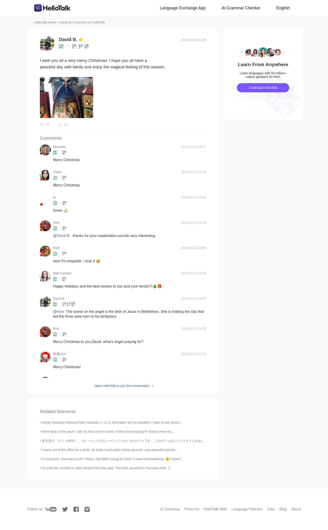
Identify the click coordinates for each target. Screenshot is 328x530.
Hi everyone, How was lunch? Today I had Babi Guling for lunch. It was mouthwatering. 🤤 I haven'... (113, 459)
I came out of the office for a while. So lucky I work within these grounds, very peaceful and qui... (110, 450)
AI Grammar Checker (241, 8)
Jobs (271, 509)
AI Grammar (170, 509)
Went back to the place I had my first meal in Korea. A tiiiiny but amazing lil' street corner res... (108, 431)
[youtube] (50, 509)
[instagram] (87, 509)
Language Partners (246, 509)
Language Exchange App (183, 8)
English (283, 8)
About (296, 509)
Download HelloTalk (263, 88)
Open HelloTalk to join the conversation (122, 386)
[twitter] (65, 509)
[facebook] (76, 509)
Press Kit (191, 509)
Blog (283, 509)
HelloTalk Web (215, 509)
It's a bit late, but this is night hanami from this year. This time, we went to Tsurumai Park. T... (107, 468)
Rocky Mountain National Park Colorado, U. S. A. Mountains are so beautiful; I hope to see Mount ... (112, 422)
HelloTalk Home (45, 22)
